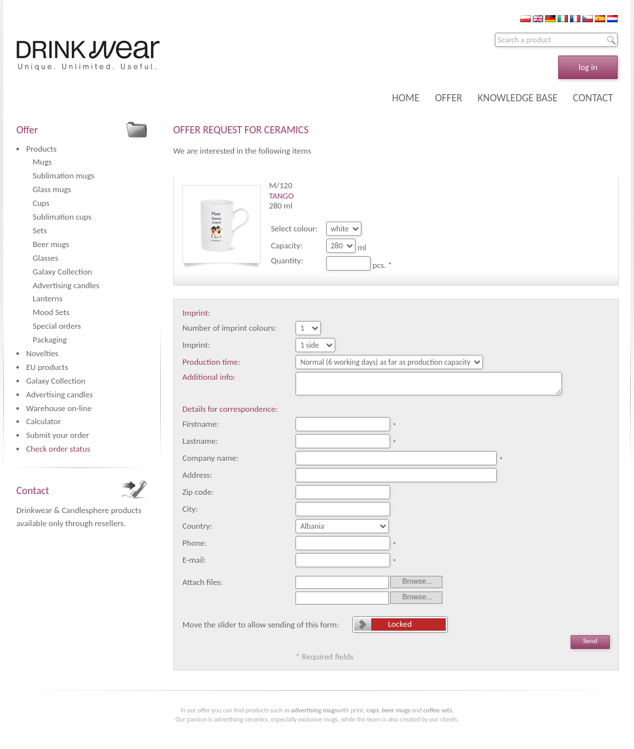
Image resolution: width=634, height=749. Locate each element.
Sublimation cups (62, 217)
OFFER (448, 98)
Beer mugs (51, 244)
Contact (32, 490)
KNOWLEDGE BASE (518, 98)
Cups (41, 203)
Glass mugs (52, 189)
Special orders (57, 326)
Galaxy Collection (62, 271)
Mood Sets (51, 312)
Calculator (43, 421)
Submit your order (57, 435)
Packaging (50, 339)
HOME (406, 98)
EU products (47, 367)
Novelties (42, 353)
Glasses (45, 258)
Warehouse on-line (59, 408)
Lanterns (48, 298)
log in (587, 67)
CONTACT (593, 98)
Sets (40, 230)
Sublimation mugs (63, 175)
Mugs (42, 162)
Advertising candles (66, 285)
